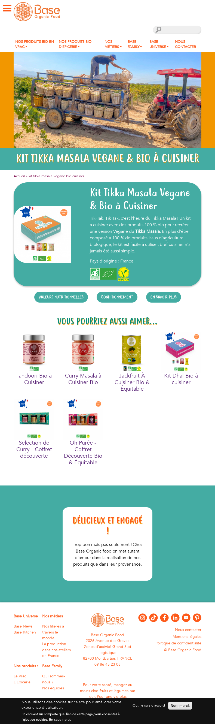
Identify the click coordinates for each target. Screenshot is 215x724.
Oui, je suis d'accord (149, 705)
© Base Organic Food (182, 650)
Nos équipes (53, 688)
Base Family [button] (133, 44)
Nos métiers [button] (112, 44)
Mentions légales (187, 636)
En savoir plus (60, 719)
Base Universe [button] (157, 44)
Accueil (19, 176)
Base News (23, 626)
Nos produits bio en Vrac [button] (34, 44)
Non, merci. (180, 706)
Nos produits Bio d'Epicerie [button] (75, 44)
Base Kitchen (25, 632)
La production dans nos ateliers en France (56, 649)
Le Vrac (20, 676)
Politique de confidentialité (178, 643)
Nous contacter (185, 44)
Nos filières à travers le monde (53, 632)
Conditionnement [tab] (117, 297)
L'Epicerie (22, 682)
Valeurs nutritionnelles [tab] (61, 297)
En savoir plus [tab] (163, 297)
